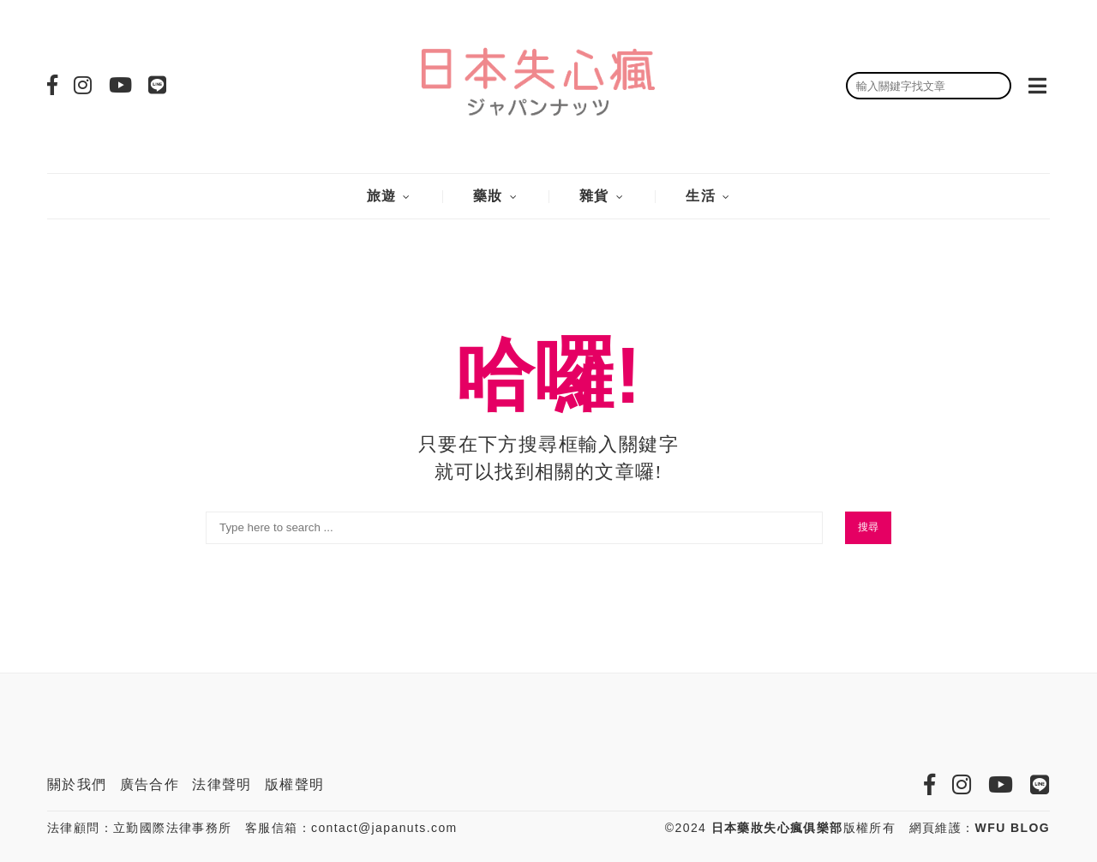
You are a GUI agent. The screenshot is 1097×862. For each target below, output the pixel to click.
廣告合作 (150, 784)
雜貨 (594, 196)
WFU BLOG (1012, 828)
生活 (701, 196)
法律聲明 (222, 784)
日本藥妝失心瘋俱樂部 (777, 828)
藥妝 (488, 196)
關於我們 (77, 784)
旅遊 (382, 196)
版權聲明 (295, 784)
